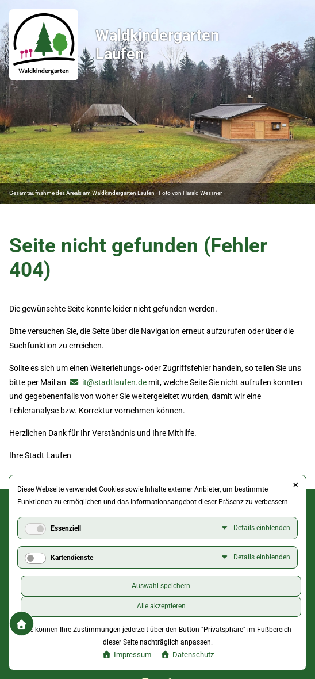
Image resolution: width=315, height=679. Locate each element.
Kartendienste (72, 558)
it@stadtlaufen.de (114, 382)
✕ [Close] (295, 485)
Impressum (132, 654)
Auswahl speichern (161, 586)
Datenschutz (193, 654)
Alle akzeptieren (161, 606)
